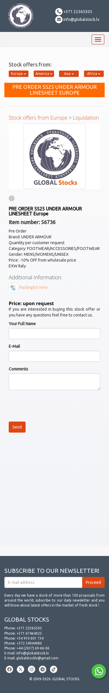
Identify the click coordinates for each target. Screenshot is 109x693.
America (43, 73)
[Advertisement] (54, 491)
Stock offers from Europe (38, 117)
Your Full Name (22, 323)
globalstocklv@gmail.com (37, 658)
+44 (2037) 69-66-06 (33, 648)
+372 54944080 (29, 643)
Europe (18, 73)
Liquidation (86, 117)
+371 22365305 (73, 11)
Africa (93, 73)
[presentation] (53, 406)
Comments (18, 369)
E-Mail (14, 346)
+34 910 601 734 (30, 638)
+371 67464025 (29, 633)
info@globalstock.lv (77, 19)
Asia (69, 73)
